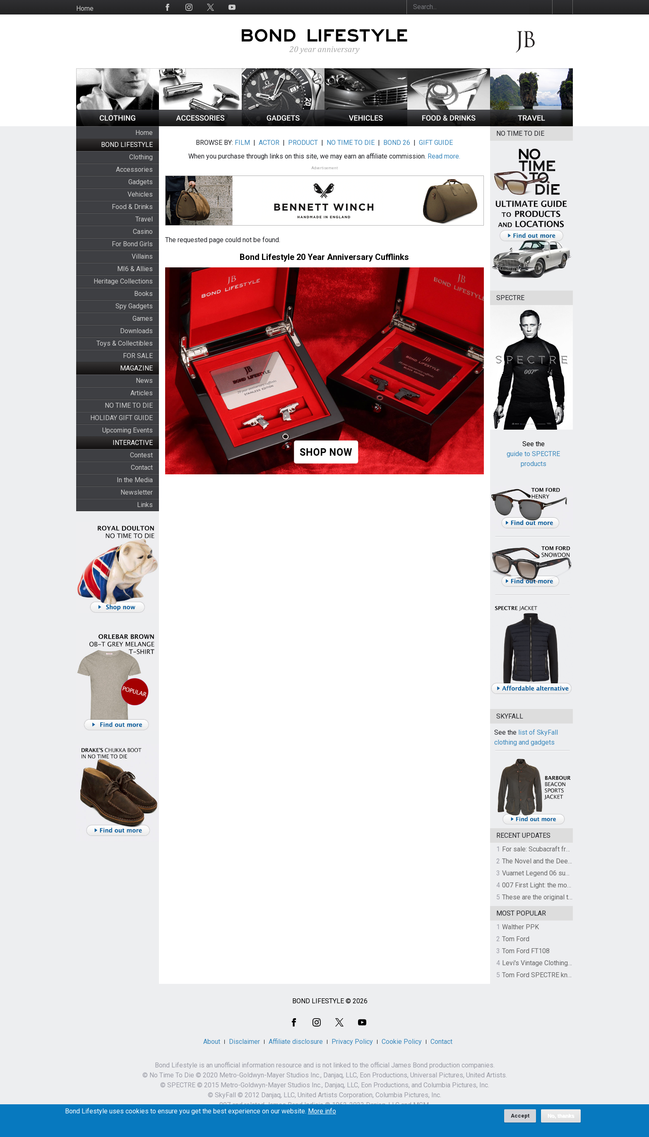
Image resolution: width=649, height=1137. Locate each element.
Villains (142, 256)
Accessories (134, 169)
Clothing (141, 157)
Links (145, 505)
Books (143, 294)
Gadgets (140, 182)
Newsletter (136, 492)
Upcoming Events (127, 430)
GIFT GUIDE (436, 143)
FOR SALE (138, 356)
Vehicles (140, 194)
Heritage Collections (123, 281)
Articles (141, 393)
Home (85, 8)
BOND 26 (396, 143)
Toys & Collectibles (124, 343)
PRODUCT (303, 143)
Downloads (136, 331)
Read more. (444, 156)
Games (142, 318)
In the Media (135, 480)
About (211, 1042)
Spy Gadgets (134, 306)
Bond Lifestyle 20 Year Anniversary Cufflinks (324, 257)
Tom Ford (515, 939)
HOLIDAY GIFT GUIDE (121, 418)
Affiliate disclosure (296, 1042)
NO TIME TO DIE (129, 405)
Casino (143, 232)
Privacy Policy (352, 1042)
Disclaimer (244, 1042)
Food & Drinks (132, 207)
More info (322, 1114)
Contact (142, 467)
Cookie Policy (402, 1042)
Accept (520, 1118)
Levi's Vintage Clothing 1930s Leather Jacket (567, 963)
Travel (144, 219)
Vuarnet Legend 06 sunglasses (547, 873)
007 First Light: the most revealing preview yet (569, 885)
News (144, 381)
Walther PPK (520, 927)
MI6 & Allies (135, 269)
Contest (141, 455)
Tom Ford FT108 (526, 951)
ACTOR (269, 143)
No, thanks (561, 1118)
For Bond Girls (132, 244)
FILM (242, 143)
